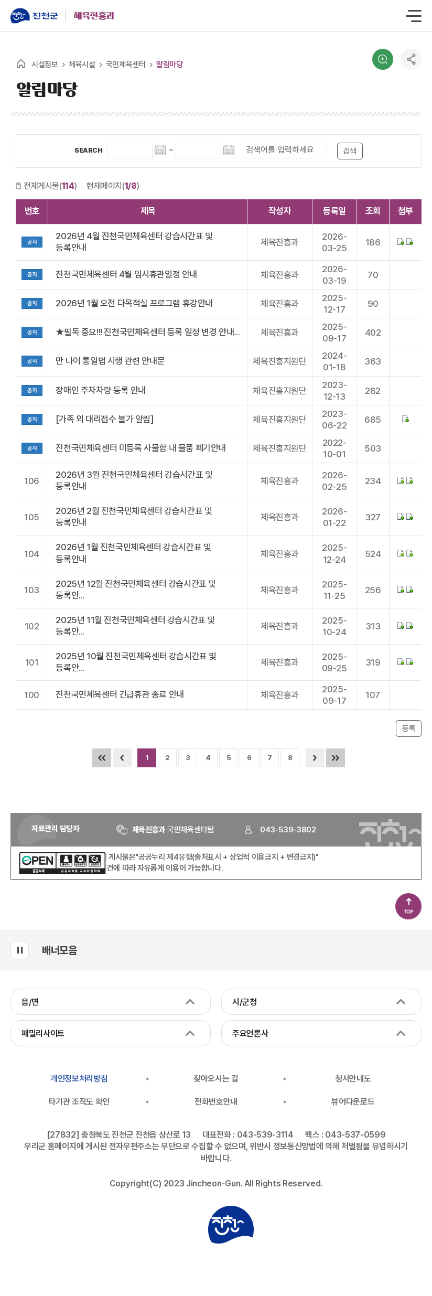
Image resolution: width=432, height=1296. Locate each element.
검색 (382, 59)
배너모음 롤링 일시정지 (19, 950)
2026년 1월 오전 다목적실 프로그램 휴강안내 (134, 303)
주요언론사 (250, 1033)
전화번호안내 (216, 1102)
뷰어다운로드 (352, 1102)
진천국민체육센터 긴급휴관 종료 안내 (119, 694)
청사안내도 (353, 1079)
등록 (409, 728)
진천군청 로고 (231, 1225)
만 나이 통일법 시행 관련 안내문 (110, 361)
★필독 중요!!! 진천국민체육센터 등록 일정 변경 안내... (148, 332)
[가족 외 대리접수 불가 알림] (105, 419)
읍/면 (30, 1002)
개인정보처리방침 (78, 1079)
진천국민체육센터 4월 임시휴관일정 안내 (126, 274)
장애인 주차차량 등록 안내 (100, 390)
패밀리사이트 (42, 1033)
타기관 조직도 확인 (79, 1102)
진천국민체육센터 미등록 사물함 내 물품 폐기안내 (141, 448)
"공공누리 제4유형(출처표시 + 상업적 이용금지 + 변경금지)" (227, 857)
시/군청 (244, 1002)
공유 (411, 59)
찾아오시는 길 (216, 1079)
